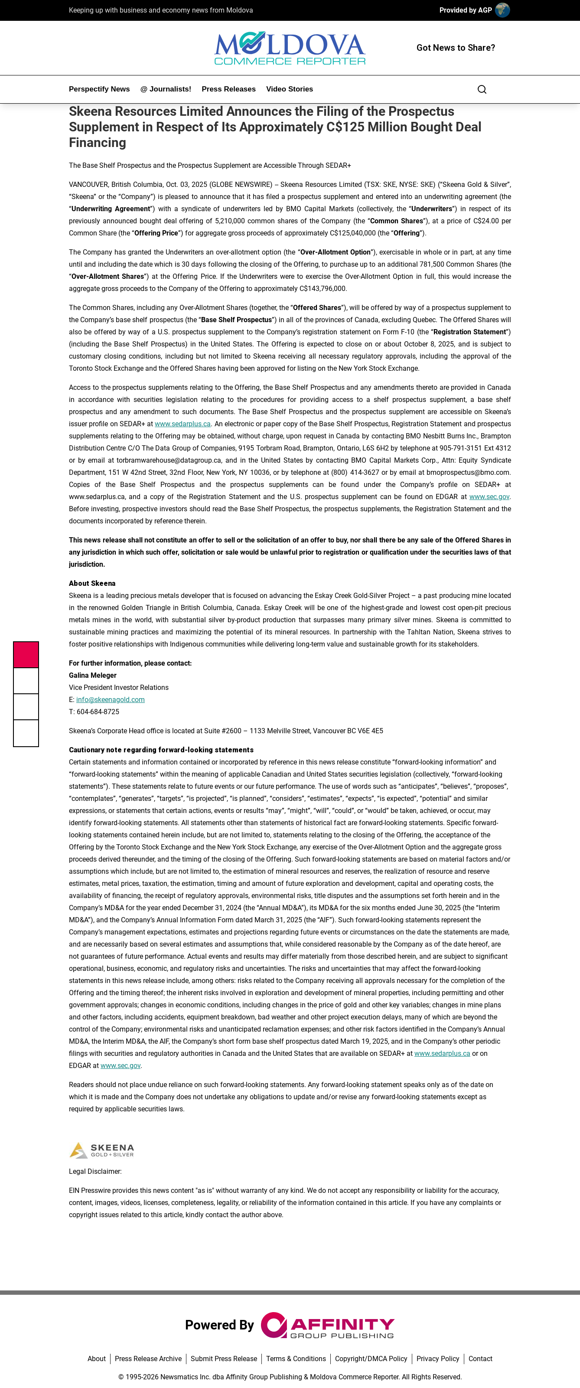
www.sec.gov (489, 497)
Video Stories (289, 89)
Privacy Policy (438, 1359)
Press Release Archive (148, 1359)
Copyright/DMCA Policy (371, 1359)
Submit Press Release (224, 1359)
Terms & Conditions (296, 1359)
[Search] (482, 89)
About (97, 1359)
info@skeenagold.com (110, 700)
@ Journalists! (166, 89)
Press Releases (229, 89)
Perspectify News (99, 89)
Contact (480, 1359)
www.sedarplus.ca (183, 424)
